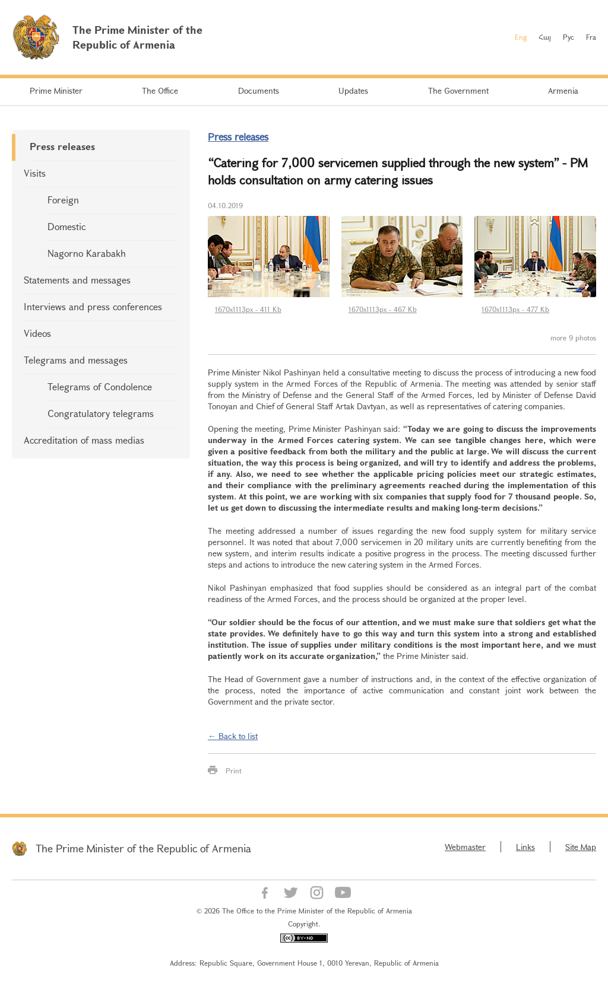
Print (234, 770)
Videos (37, 333)
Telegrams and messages (76, 360)
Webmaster (465, 846)
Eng (521, 37)
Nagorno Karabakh (87, 253)
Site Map (580, 846)
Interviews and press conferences (93, 306)
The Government (458, 90)
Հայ (545, 37)
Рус (568, 37)
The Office (160, 90)
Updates (353, 90)
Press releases (62, 146)
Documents (258, 90)
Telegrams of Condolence (100, 386)
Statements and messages (77, 279)
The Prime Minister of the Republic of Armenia (143, 848)
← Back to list (233, 735)
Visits (35, 173)
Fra (591, 37)
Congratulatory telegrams (101, 413)
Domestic (67, 226)
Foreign (63, 199)
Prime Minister (56, 90)
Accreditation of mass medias (84, 440)
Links (525, 846)
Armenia (563, 90)
